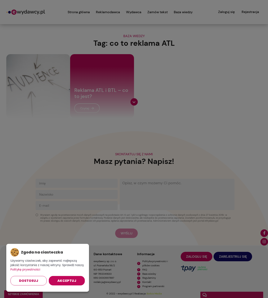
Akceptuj (66, 280)
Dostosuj (28, 280)
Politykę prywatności (25, 269)
